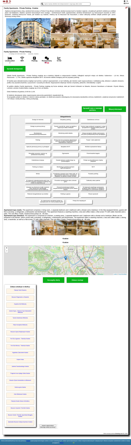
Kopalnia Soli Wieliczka (20, 304)
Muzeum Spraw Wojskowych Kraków (20, 331)
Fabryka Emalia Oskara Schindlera (20, 401)
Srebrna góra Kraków (20, 387)
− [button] (6, 251)
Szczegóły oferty (53, 280)
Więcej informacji (115, 109)
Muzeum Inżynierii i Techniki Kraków (20, 408)
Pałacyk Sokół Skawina (20, 290)
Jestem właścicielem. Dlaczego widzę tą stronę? (48, 426)
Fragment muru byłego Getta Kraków (20, 373)
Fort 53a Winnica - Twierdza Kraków (20, 345)
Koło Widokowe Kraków (20, 394)
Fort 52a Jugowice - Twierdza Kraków (20, 338)
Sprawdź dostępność (15, 69)
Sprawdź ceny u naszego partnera (92, 109)
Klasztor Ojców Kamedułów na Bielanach (20, 380)
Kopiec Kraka (20, 359)
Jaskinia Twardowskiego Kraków (20, 366)
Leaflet (115, 274)
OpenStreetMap (123, 274)
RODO (61, 443)
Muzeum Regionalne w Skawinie (20, 297)
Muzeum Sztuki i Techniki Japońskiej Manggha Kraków (20, 415)
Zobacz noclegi (77, 280)
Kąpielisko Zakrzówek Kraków (20, 352)
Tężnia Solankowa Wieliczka (20, 318)
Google (28, 441)
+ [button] (6, 248)
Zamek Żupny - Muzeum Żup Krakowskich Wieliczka (20, 311)
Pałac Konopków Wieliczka (20, 325)
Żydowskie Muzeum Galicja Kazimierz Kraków (20, 422)
